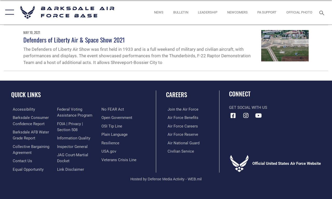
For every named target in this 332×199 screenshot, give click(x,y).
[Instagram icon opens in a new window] (246, 115)
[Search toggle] (322, 12)
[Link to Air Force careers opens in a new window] (181, 126)
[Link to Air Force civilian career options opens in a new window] (179, 150)
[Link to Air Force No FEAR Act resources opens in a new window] (113, 109)
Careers (176, 94)
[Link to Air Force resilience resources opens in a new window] (111, 142)
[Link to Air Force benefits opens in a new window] (181, 117)
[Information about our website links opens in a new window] (70, 168)
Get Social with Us (248, 107)
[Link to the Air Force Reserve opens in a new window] (181, 134)
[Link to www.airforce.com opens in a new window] (181, 109)
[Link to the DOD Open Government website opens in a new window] (117, 117)
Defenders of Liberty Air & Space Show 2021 (74, 39)
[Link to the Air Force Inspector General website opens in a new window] (72, 146)
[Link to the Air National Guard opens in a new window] (182, 142)
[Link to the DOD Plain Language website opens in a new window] (115, 134)
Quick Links (26, 94)
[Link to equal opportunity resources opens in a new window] (26, 168)
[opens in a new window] (22, 109)
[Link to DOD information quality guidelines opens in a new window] (73, 137)
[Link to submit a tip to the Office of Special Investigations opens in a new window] (112, 126)
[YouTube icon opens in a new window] (258, 115)
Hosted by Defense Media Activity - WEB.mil (166, 178)
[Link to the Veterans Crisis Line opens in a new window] (119, 159)
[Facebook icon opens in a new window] (233, 115)
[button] (8, 12)
